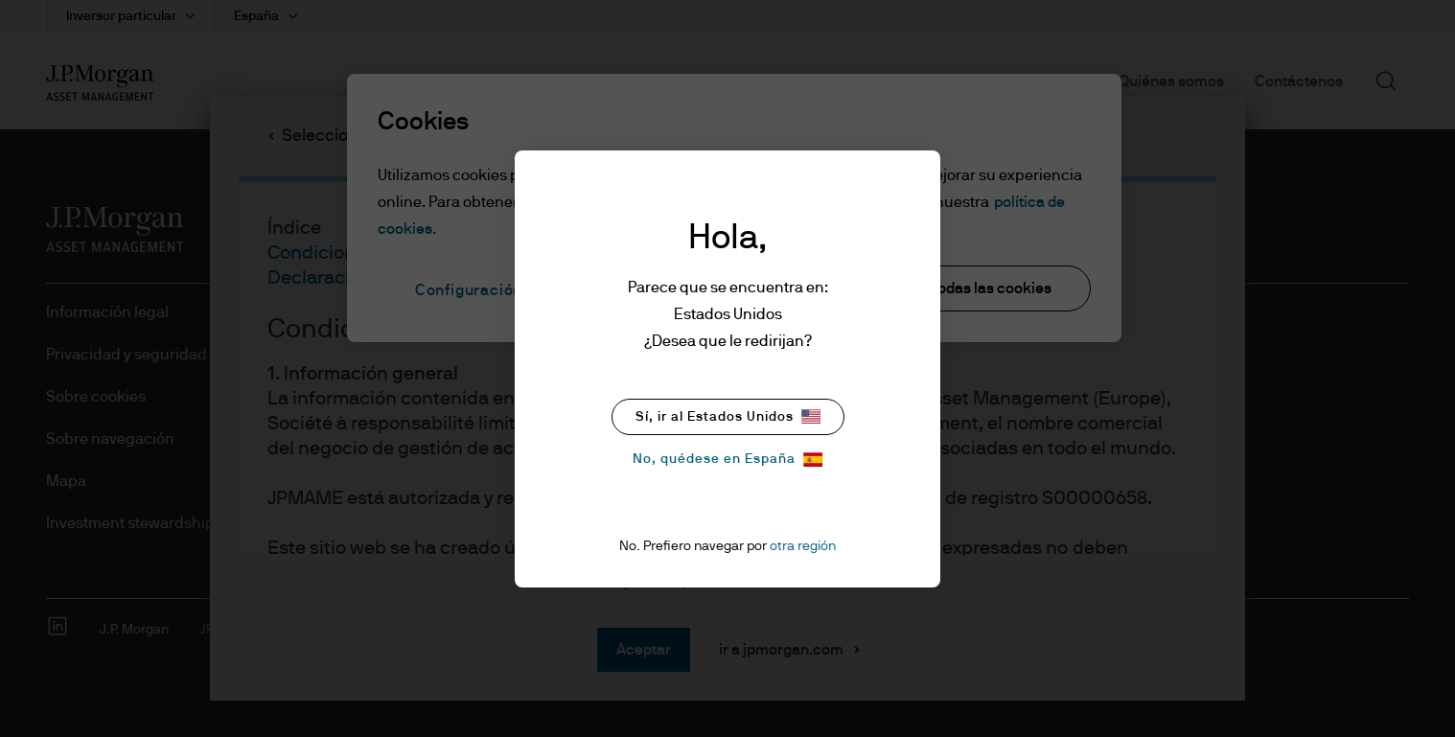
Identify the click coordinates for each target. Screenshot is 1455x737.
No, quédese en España (727, 459)
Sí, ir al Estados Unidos (727, 416)
